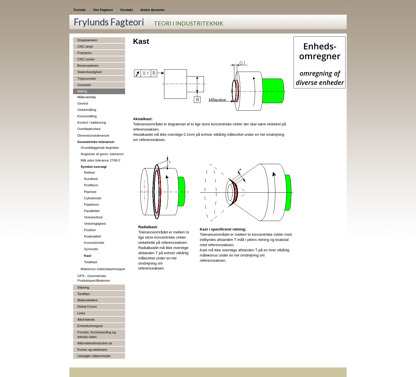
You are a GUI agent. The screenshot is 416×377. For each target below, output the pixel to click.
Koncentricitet (94, 242)
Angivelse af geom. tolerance (102, 154)
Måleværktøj (86, 97)
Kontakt (126, 10)
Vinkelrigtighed (95, 223)
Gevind (82, 103)
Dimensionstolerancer (93, 135)
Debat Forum (87, 306)
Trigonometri (86, 78)
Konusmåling (87, 116)
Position (90, 230)
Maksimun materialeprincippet (103, 269)
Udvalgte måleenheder (94, 356)
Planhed (90, 192)
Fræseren (84, 53)
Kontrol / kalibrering (91, 122)
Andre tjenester (152, 10)
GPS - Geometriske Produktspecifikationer (93, 278)
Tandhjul (83, 294)
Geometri (84, 85)
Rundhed (91, 179)
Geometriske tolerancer (96, 142)
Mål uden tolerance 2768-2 (100, 160)
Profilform (91, 185)
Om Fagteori (103, 10)
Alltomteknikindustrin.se (94, 343)
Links (81, 313)
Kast (87, 255)
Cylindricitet (92, 198)
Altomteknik (86, 319)
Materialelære (87, 300)
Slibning (83, 287)
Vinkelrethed (93, 217)
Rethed (89, 172)
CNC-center (86, 59)
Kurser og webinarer (92, 349)
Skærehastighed (89, 72)
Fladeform (91, 204)
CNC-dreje (85, 46)
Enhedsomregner (90, 326)
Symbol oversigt (94, 166)
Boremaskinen (88, 65)
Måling (82, 91)
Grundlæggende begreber (100, 147)
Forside (80, 10)
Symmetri (91, 249)
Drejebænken (87, 40)
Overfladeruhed (88, 129)
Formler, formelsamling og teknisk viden (96, 334)
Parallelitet (92, 211)
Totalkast (90, 262)
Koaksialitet (92, 236)
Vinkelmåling (86, 110)
